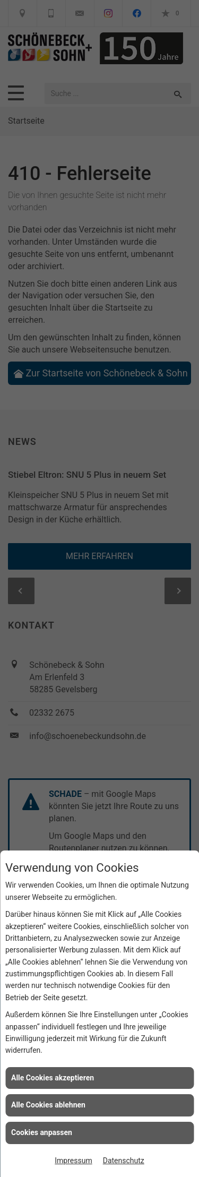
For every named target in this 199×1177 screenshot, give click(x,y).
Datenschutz (123, 1160)
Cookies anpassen (41, 1132)
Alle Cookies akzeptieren (52, 1077)
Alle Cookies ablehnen (48, 1105)
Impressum (73, 1160)
